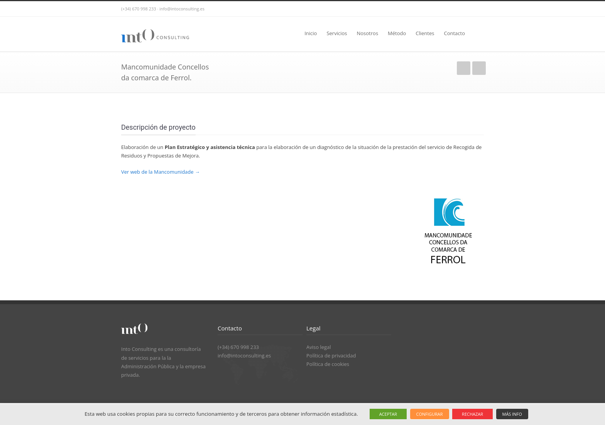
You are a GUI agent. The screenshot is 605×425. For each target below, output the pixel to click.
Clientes (425, 33)
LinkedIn (476, 9)
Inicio (310, 33)
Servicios (336, 33)
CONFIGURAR (429, 414)
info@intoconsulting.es (244, 355)
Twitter (460, 9)
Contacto (454, 33)
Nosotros (367, 33)
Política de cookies (327, 364)
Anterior (463, 68)
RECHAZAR (472, 414)
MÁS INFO (512, 414)
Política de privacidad (331, 355)
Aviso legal (318, 347)
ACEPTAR (388, 414)
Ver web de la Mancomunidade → (160, 171)
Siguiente (479, 68)
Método (397, 33)
